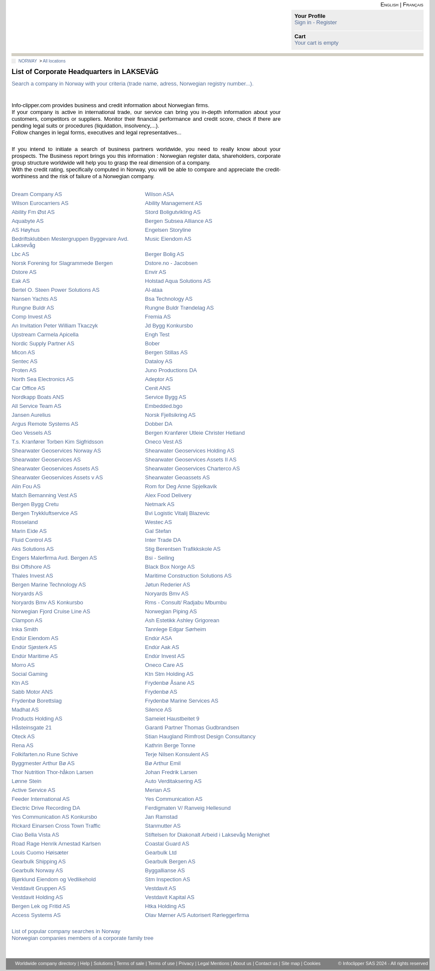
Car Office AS (28, 388)
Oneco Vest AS (163, 442)
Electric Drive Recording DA (45, 808)
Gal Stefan (158, 531)
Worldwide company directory (45, 963)
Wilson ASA (159, 194)
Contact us (266, 963)
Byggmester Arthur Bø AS (42, 763)
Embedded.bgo (163, 406)
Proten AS (24, 370)
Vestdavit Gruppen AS (38, 888)
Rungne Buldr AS (32, 308)
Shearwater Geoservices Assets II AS (190, 459)
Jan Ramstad (161, 817)
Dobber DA (158, 424)
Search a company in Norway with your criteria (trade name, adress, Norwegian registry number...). (132, 83)
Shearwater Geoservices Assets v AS (57, 477)
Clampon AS (26, 620)
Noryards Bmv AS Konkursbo (47, 602)
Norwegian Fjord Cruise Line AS (50, 611)
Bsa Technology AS (168, 299)
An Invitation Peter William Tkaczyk (54, 325)
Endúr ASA (158, 638)
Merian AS (157, 790)
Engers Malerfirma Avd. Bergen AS (54, 558)
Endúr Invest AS (164, 656)
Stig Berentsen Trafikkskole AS (182, 549)
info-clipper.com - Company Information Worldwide (71, 26)
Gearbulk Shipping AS (38, 861)
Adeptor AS (159, 379)
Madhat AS (25, 709)
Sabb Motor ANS (32, 692)
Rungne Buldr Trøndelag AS (179, 308)
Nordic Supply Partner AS (42, 343)
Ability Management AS (173, 203)
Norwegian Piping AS (171, 611)
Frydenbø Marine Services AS (181, 701)
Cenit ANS (157, 388)
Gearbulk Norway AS (37, 870)
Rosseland (24, 522)
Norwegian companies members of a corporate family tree (82, 938)
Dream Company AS (36, 194)
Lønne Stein (26, 781)
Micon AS (23, 352)
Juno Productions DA (171, 370)
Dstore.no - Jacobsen (171, 263)
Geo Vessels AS (31, 433)
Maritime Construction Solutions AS (188, 575)
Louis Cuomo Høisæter (39, 852)
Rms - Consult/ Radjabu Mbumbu (185, 602)
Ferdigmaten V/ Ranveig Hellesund (188, 808)
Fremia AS (158, 316)
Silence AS (158, 709)
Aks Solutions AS (32, 549)
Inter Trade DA (163, 540)
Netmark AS (159, 504)
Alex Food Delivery (168, 495)
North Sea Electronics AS (42, 379)
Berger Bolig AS (164, 254)
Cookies (312, 963)
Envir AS (155, 272)
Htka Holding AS (165, 906)
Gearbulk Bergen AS (170, 861)
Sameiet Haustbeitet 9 (172, 718)
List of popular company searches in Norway (65, 931)
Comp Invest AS (31, 316)
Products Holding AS (36, 718)
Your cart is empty (316, 43)
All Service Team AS (36, 406)
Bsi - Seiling (159, 558)
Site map (290, 963)
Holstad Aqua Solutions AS (178, 281)
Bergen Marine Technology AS (48, 584)
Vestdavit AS (160, 888)
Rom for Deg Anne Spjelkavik (181, 486)
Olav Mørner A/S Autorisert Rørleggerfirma (197, 915)
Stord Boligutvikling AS (173, 212)
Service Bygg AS (165, 397)
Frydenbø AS (161, 692)
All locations (54, 61)
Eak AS (20, 281)
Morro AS (22, 665)
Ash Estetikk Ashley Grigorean (182, 620)
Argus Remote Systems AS (44, 424)
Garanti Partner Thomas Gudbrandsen (192, 727)
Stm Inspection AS (167, 879)
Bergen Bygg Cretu (35, 504)
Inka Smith (24, 629)
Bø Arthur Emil (163, 763)
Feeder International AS (40, 799)
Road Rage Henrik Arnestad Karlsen (56, 843)
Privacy (186, 963)
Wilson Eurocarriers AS (39, 203)
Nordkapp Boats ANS (37, 397)
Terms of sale (130, 963)
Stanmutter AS (163, 826)
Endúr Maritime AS (34, 656)
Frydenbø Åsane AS (169, 683)
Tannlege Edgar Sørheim (175, 629)
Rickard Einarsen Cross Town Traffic (55, 826)
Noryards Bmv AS (167, 593)
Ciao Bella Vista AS (35, 834)
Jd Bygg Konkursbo (169, 325)
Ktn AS (19, 683)
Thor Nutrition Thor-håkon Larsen (52, 772)
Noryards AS (26, 593)
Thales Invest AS (32, 575)
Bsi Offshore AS (31, 567)
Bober (152, 343)
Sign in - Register (315, 22)
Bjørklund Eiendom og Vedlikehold (53, 879)
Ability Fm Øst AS (32, 212)
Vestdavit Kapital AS (169, 897)
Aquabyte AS (27, 221)
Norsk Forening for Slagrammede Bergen (62, 263)
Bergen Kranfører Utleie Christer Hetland (195, 433)
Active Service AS (33, 790)
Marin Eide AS (28, 531)
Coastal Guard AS (167, 843)
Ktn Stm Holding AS (169, 674)
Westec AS (158, 522)
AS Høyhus (25, 230)
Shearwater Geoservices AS (46, 459)
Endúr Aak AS (162, 647)
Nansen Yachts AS (34, 299)
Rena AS (22, 745)
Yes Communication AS (173, 799)
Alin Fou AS (25, 486)
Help (85, 963)
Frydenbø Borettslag (36, 701)
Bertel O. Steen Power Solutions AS (55, 290)
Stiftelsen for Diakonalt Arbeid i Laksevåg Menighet (207, 834)
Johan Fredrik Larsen (171, 772)
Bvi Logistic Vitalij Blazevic (177, 513)
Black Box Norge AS (170, 567)
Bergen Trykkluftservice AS (44, 513)
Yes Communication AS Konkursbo (54, 817)
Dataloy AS (158, 361)
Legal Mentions (213, 963)
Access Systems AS (36, 915)
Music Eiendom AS (168, 239)
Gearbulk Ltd (160, 852)
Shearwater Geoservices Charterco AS (192, 468)
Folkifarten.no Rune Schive (44, 754)
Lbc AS (20, 254)
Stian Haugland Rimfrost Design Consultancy (200, 736)
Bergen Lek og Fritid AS (40, 906)
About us (242, 963)
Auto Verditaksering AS (173, 781)
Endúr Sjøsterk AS (33, 647)
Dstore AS (24, 272)
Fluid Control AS (31, 540)
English (389, 4)
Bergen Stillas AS (166, 352)
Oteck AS (22, 736)
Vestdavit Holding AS (37, 897)
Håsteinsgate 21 (31, 727)
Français (413, 4)
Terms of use (161, 963)
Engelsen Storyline (168, 230)
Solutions (103, 963)
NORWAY (27, 61)
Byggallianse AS (165, 870)
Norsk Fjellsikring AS (170, 415)
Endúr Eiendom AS (34, 638)
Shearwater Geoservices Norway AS (56, 450)
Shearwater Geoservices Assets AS (54, 468)
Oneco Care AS (164, 665)
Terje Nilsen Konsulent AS (177, 754)
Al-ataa (153, 290)
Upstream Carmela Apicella (45, 334)
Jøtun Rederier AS (167, 584)
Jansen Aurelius (31, 415)
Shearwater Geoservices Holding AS (189, 450)
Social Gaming (29, 674)
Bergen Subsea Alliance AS (178, 221)
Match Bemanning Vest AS (44, 495)
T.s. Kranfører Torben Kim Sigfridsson (57, 442)
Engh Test (157, 334)
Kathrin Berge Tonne (170, 745)
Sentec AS (24, 361)
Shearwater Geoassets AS (177, 477)
